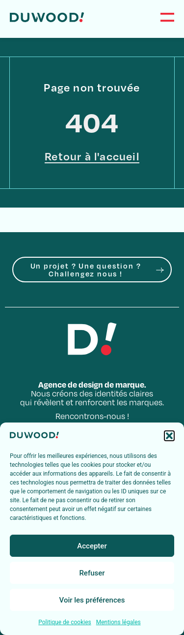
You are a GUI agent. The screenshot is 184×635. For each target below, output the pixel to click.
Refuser (92, 573)
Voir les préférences (92, 600)
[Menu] (167, 17)
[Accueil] (47, 17)
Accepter (91, 546)
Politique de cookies (64, 622)
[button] (169, 436)
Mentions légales (118, 622)
